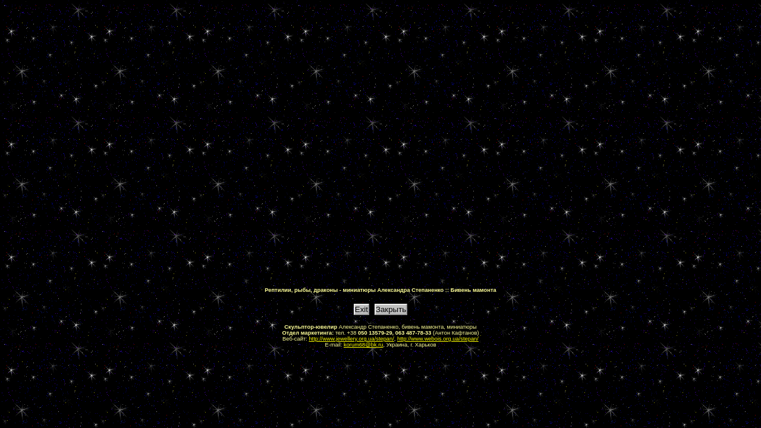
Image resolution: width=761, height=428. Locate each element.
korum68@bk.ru (363, 345)
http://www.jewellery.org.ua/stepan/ (351, 339)
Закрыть (391, 309)
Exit (361, 309)
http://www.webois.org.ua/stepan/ (438, 339)
